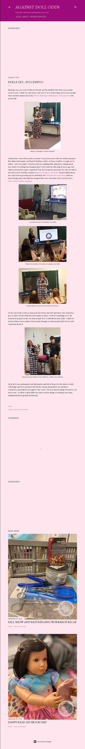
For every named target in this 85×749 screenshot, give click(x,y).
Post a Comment (20, 626)
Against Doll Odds (37, 7)
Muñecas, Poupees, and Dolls (46, 173)
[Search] (75, 6)
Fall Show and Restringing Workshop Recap (42, 622)
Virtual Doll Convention (55, 175)
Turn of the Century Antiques (20, 181)
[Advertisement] (42, 54)
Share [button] (10, 406)
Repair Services (37, 17)
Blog (17, 17)
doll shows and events (20, 409)
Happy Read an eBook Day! (27, 722)
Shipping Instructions (58, 17)
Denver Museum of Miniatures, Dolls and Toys (52, 96)
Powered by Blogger (43, 741)
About (25, 17)
